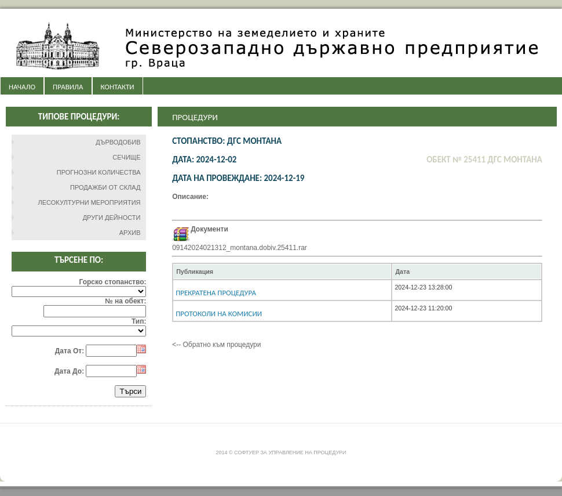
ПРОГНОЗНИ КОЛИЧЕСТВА (99, 172)
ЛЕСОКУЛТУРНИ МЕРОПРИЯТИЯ (89, 202)
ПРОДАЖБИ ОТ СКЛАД (105, 187)
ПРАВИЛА (68, 86)
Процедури (195, 117)
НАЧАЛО (22, 86)
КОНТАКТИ (117, 86)
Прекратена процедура (216, 292)
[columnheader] (282, 271)
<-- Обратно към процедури (216, 345)
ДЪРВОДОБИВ (118, 142)
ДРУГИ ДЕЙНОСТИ (112, 217)
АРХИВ (130, 232)
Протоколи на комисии (219, 313)
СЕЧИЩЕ (126, 157)
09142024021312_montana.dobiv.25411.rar (239, 248)
